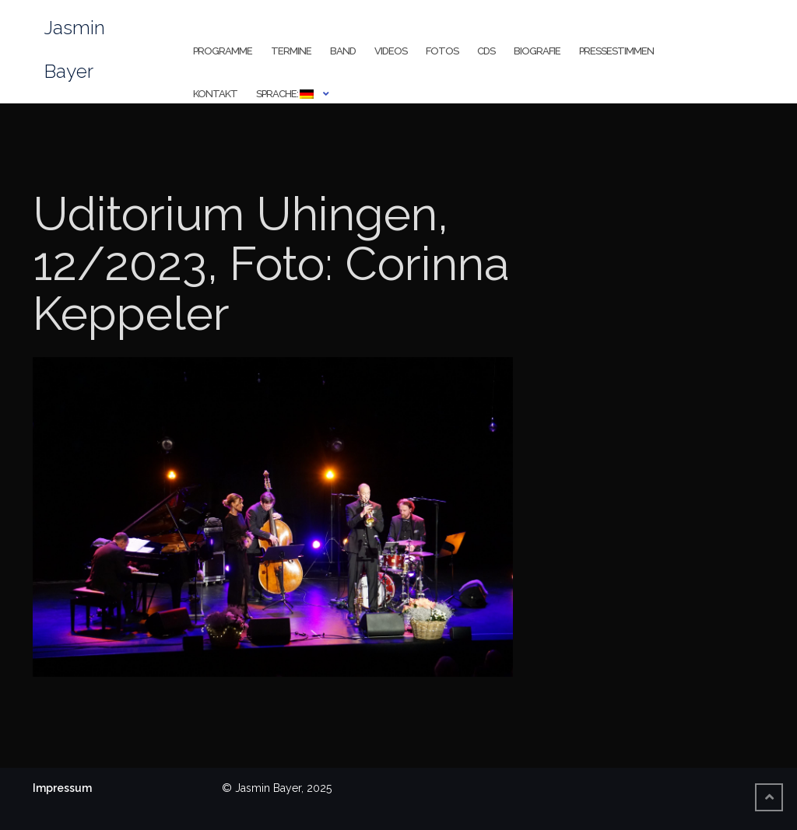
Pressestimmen (616, 51)
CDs (486, 51)
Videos (390, 51)
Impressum (62, 788)
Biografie (537, 51)
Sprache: (285, 94)
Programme (222, 51)
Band (343, 51)
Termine (291, 51)
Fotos (442, 51)
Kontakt (215, 94)
